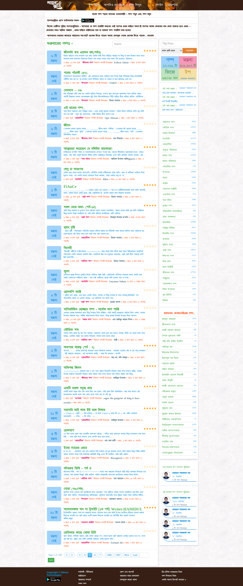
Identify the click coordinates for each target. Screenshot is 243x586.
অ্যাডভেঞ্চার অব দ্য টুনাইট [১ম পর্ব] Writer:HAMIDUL (103, 509)
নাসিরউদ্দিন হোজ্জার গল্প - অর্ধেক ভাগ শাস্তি (91, 309)
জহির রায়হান (168, 369)
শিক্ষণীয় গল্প (168, 233)
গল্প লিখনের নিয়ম (169, 575)
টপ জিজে (94, 5)
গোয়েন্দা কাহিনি (170, 188)
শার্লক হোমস (167, 402)
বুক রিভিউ (167, 294)
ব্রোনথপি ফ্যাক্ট (72, 292)
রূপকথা (166, 239)
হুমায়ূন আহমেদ (169, 319)
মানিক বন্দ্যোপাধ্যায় (170, 430)
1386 (109, 555)
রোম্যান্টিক (167, 144)
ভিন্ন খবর (167, 261)
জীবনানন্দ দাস (168, 324)
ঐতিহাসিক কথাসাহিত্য (172, 211)
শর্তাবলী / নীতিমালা (85, 572)
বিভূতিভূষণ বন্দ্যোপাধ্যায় (173, 424)
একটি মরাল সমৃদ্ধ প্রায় (78, 388)
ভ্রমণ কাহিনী (168, 267)
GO (51, 560)
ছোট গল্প (167, 250)
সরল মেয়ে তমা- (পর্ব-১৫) (80, 207)
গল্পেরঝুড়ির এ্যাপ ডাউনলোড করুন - (64, 20)
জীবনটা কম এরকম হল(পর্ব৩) (82, 52)
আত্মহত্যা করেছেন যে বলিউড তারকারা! (88, 148)
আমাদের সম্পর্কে (84, 579)
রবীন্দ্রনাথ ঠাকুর (169, 391)
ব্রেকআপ (69, 430)
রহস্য (165, 177)
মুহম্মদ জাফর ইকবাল (171, 413)
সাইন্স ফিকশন (169, 133)
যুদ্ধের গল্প (167, 205)
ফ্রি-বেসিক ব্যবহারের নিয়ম (172, 572)
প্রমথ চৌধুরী (167, 380)
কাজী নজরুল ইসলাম (171, 330)
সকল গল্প (82, 583)
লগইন (159, 5)
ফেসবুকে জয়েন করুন (128, 579)
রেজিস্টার (172, 5)
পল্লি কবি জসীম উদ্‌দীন (172, 341)
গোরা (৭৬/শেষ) (73, 489)
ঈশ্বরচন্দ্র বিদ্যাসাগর (170, 352)
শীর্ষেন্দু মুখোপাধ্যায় (170, 436)
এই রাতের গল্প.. (74, 108)
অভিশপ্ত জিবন (72, 367)
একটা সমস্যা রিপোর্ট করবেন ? (174, 579)
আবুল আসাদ (167, 397)
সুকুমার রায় (167, 408)
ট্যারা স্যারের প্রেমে (75, 448)
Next (126, 555)
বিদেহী (68, 248)
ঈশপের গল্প (168, 255)
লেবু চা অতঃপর (73, 169)
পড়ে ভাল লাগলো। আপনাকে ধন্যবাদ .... (178, 93)
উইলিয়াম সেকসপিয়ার (171, 419)
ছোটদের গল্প (169, 122)
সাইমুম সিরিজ (169, 228)
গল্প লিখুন (135, 5)
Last (135, 555)
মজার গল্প (167, 155)
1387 (117, 555)
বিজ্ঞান (165, 300)
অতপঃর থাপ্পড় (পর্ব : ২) (79, 347)
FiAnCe (70, 186)
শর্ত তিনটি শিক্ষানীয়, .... (171, 101)
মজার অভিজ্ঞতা (169, 161)
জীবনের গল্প (168, 272)
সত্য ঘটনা (167, 200)
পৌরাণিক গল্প (169, 166)
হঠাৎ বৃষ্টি (69, 227)
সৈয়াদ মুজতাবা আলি (171, 335)
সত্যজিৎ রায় (167, 441)
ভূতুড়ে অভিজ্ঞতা (170, 149)
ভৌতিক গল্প (168, 127)
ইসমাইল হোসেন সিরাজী (172, 374)
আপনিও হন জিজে (114, 5)
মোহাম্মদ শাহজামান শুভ (181, 473)
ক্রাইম (165, 183)
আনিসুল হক (167, 346)
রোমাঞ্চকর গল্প (169, 283)
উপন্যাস (166, 172)
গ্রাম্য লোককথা (169, 216)
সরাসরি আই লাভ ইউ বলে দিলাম (84, 410)
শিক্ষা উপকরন (169, 289)
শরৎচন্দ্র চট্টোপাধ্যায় (170, 447)
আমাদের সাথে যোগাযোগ (129, 575)
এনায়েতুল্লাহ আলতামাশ (172, 452)
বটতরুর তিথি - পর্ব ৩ (77, 468)
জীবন (67, 125)
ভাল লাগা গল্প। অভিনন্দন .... (174, 110)
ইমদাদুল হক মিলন (170, 358)
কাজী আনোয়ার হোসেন (172, 385)
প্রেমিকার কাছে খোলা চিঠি (80, 532)
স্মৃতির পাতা (168, 244)
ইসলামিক (166, 222)
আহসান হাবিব (168, 363)
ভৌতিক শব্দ (71, 330)
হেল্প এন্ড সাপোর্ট (127, 572)
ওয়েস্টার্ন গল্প (169, 194)
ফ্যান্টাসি (166, 138)
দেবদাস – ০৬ (73, 90)
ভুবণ (66, 271)
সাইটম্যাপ (82, 575)
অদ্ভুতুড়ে (166, 278)
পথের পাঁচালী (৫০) (75, 73)
